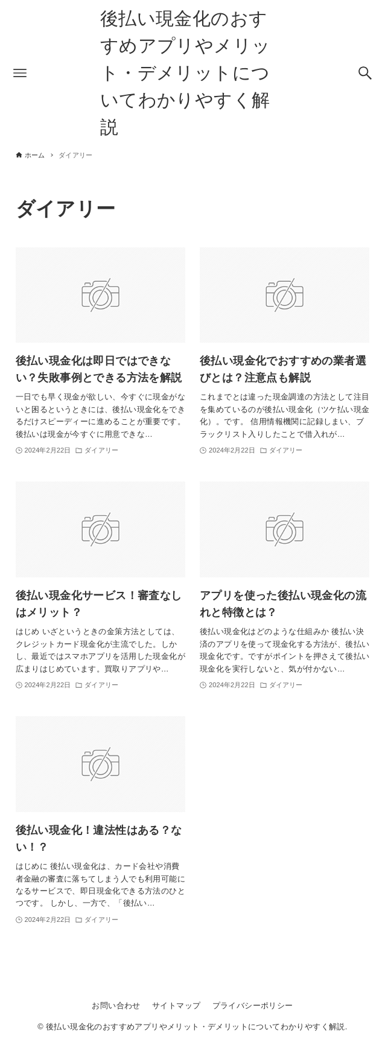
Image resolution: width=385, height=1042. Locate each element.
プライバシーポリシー (252, 1005)
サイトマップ (176, 1005)
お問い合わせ (116, 1005)
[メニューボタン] (20, 73)
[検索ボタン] (365, 73)
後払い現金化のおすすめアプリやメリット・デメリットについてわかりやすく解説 (185, 72)
